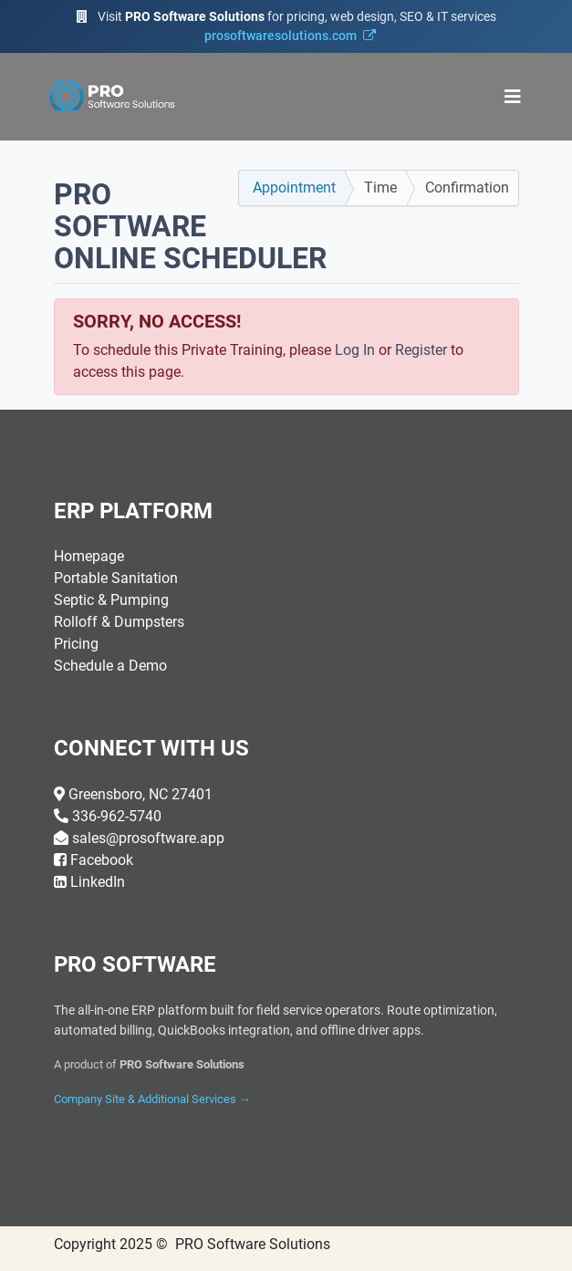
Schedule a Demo (110, 665)
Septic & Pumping (111, 600)
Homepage (89, 556)
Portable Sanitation (116, 578)
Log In (355, 350)
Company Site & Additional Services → (152, 1099)
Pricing (76, 643)
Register (421, 350)
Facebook (101, 860)
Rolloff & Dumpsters (119, 621)
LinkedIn (97, 882)
